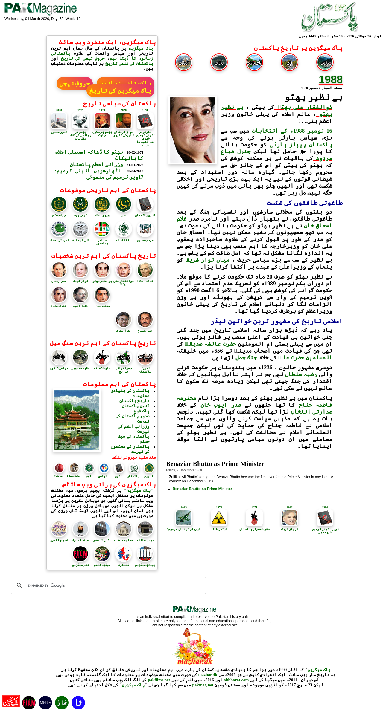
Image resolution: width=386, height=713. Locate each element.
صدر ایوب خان (220, 405)
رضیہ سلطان (300, 374)
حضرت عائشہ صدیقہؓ (209, 344)
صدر (123, 213)
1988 (331, 80)
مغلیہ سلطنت (123, 538)
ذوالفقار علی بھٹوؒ (303, 107)
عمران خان (59, 279)
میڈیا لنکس (102, 563)
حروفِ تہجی (75, 83)
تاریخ (148, 476)
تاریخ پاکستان (134, 401)
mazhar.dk (207, 675)
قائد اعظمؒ (145, 279)
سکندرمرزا (102, 304)
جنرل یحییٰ (59, 304)
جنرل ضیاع (145, 329)
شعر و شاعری (59, 538)
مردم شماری (145, 238)
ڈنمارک (123, 563)
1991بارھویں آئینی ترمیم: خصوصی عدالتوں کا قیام (145, 127)
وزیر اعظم (102, 213)
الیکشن (103, 476)
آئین (118, 476)
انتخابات (123, 238)
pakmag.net (202, 685)
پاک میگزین (141, 48)
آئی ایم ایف (80, 238)
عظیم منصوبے (80, 366)
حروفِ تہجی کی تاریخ (83, 58)
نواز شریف (80, 279)
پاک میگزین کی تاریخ (120, 90)
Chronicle (73, 476)
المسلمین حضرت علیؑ (304, 357)
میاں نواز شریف (208, 260)
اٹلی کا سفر (102, 538)
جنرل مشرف (123, 329)
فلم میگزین (80, 563)
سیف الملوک (80, 538)
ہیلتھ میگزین (145, 563)
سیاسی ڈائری (59, 366)
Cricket (58, 476)
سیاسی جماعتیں (102, 240)
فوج (88, 476)
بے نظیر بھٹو (102, 279)
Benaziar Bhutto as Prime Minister (202, 489)
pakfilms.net (159, 680)
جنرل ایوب (80, 304)
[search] (107, 585)
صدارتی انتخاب (311, 411)
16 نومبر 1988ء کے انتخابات (290, 131)
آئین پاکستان (145, 213)
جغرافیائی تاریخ (123, 368)
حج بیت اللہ (145, 538)
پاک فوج (142, 411)
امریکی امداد (59, 238)
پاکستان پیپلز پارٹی (299, 144)
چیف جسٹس (59, 213)
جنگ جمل (247, 357)
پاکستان (133, 476)
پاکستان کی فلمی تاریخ (128, 63)
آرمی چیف (80, 213)
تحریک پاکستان (145, 368)
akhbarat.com (236, 680)
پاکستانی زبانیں (125, 83)
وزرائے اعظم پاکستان (96, 164)
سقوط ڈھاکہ (102, 366)
